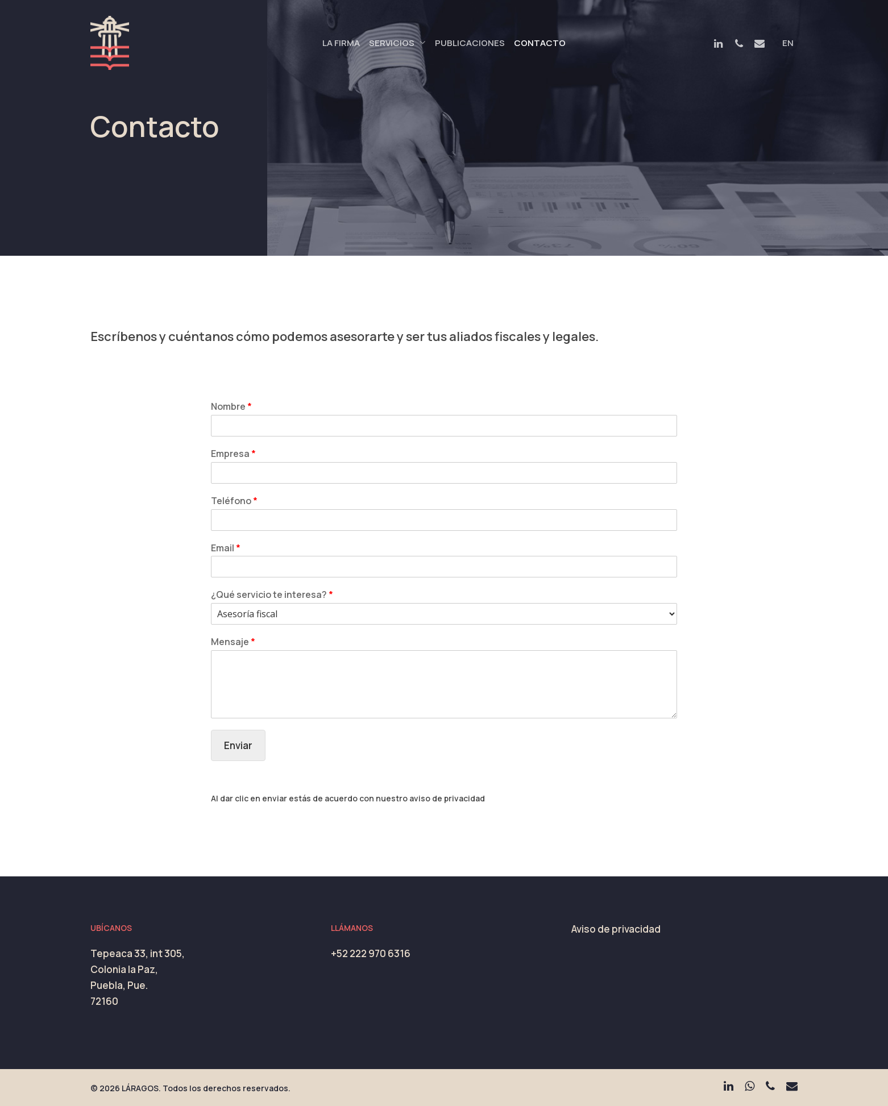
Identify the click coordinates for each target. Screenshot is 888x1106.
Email (225, 548)
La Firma (341, 43)
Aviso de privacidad (616, 928)
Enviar (238, 745)
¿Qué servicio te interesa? (272, 595)
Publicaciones (470, 43)
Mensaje (233, 642)
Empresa (233, 454)
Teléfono (234, 501)
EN (788, 43)
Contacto (540, 43)
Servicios (397, 43)
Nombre (231, 407)
